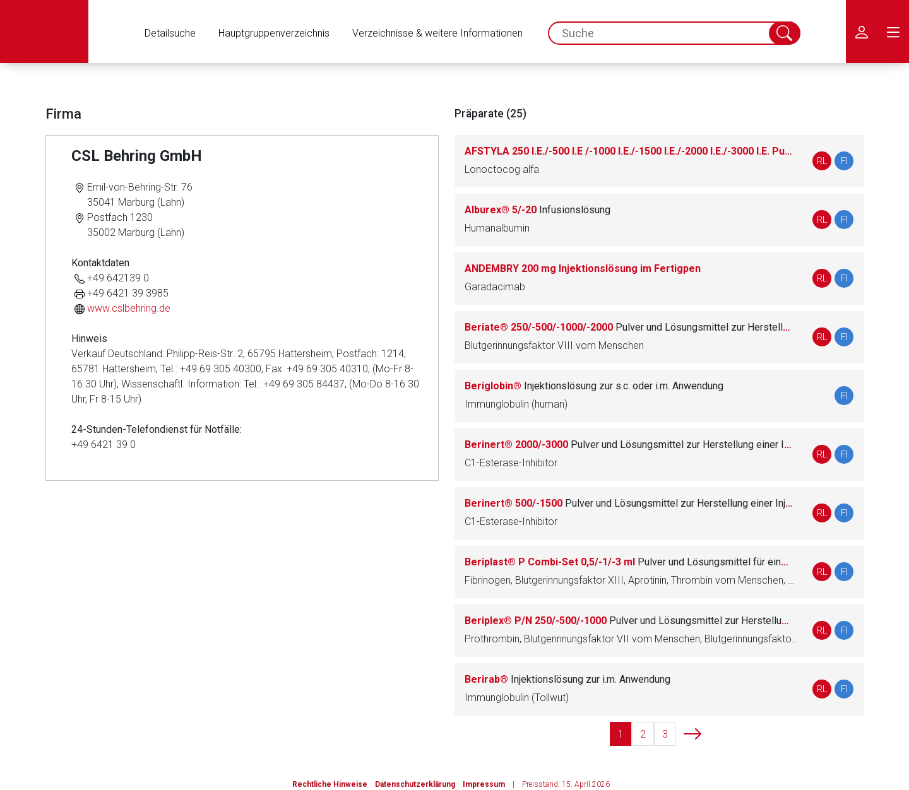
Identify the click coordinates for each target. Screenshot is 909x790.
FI (844, 161)
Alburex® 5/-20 (537, 210)
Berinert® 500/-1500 (629, 503)
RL (822, 161)
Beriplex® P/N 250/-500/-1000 (629, 621)
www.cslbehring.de (128, 308)
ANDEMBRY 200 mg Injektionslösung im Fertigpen (583, 268)
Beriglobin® (594, 386)
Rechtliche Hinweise (329, 784)
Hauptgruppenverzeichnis (274, 33)
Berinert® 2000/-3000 (629, 445)
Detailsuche (170, 33)
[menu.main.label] (893, 31)
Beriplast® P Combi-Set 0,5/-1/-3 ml (629, 562)
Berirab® (567, 679)
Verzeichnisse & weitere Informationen (437, 33)
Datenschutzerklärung (415, 784)
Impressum (484, 784)
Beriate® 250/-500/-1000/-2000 (629, 327)
